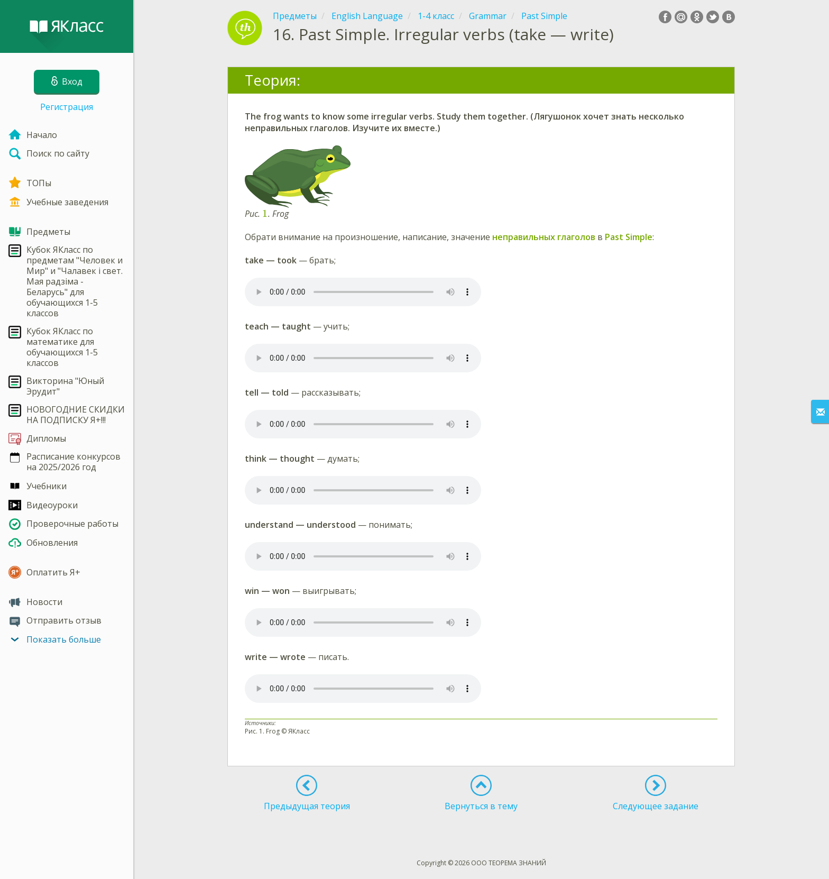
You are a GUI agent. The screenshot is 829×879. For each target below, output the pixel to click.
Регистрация (66, 107)
